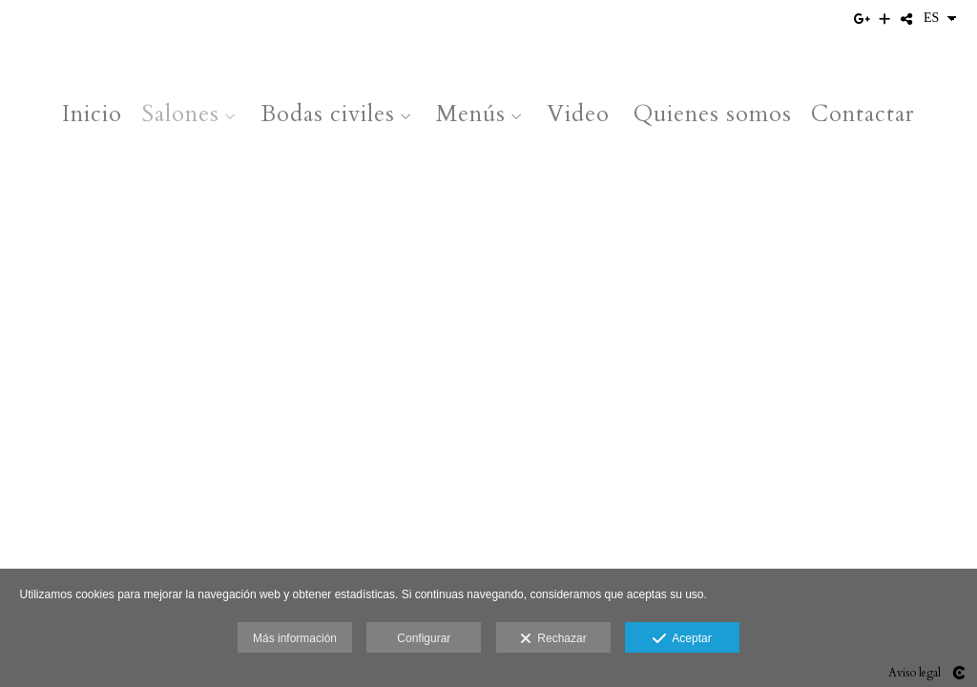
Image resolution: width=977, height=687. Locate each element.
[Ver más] (885, 19)
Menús (471, 114)
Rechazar (553, 639)
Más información (295, 638)
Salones (180, 114)
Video (578, 114)
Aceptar (682, 639)
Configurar (423, 638)
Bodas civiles (327, 114)
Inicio (92, 114)
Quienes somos (713, 114)
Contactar (863, 114)
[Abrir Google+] (863, 19)
